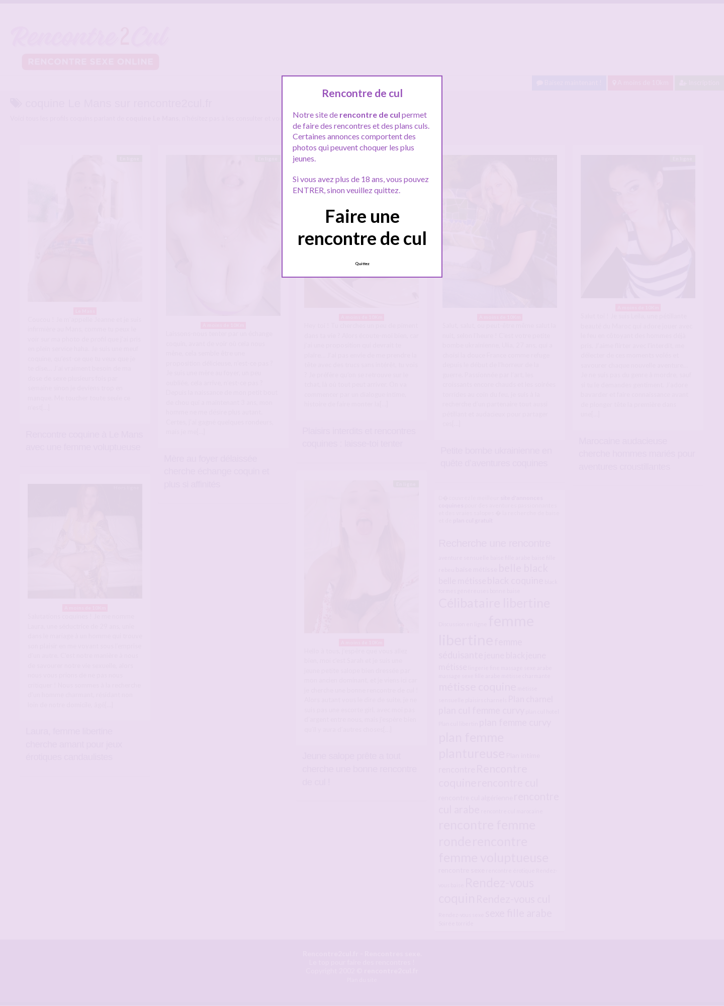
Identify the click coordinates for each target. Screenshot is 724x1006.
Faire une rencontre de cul (362, 226)
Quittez (362, 263)
